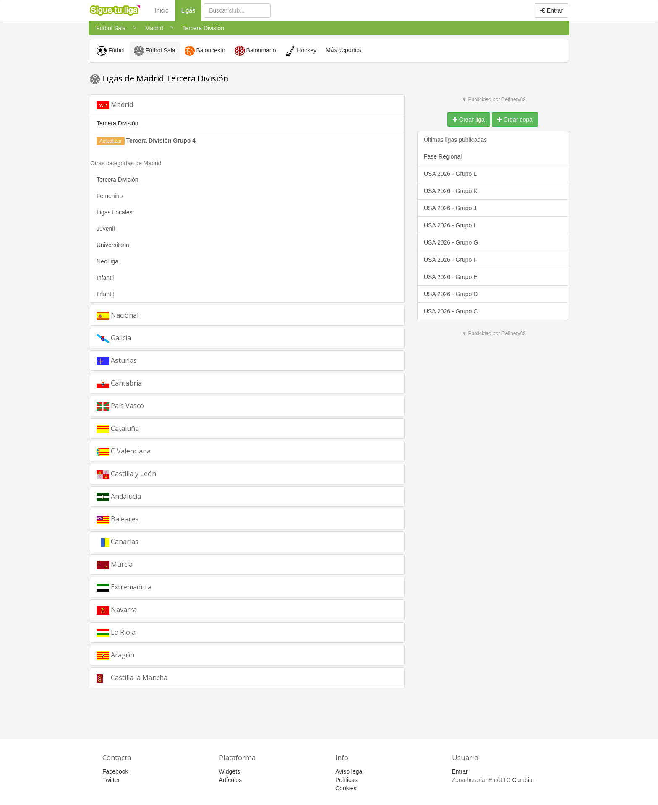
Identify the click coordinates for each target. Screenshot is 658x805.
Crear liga (469, 119)
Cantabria (119, 383)
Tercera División (117, 179)
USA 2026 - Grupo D (451, 294)
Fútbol (111, 51)
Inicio (162, 10)
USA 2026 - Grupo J (450, 208)
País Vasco (120, 406)
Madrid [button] (115, 104)
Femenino (110, 196)
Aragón (115, 655)
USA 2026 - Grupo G (451, 242)
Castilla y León (126, 474)
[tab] (247, 105)
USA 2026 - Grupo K (451, 191)
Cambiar (523, 779)
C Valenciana (124, 451)
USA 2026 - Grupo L (450, 173)
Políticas (346, 779)
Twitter (111, 779)
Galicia (114, 338)
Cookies (346, 788)
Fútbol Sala (154, 51)
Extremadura (124, 587)
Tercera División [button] (117, 123)
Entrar (551, 10)
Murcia (115, 564)
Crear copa (515, 119)
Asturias (117, 360)
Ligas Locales (115, 212)
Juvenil (106, 228)
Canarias (117, 542)
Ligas (191, 10)
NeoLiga (107, 261)
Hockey (300, 51)
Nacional (117, 315)
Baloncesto (205, 51)
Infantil (105, 277)
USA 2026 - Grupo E (451, 277)
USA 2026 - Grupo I (449, 225)
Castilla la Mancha (132, 678)
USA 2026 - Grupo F (450, 259)
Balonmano (255, 51)
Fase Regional (443, 156)
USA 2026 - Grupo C (451, 311)
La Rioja (116, 632)
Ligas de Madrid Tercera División (159, 78)
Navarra (117, 610)
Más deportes (343, 50)
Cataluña (118, 428)
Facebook (115, 771)
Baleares (117, 519)
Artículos (230, 779)
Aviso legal (349, 771)
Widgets (229, 771)
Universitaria (113, 245)
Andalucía (119, 496)
